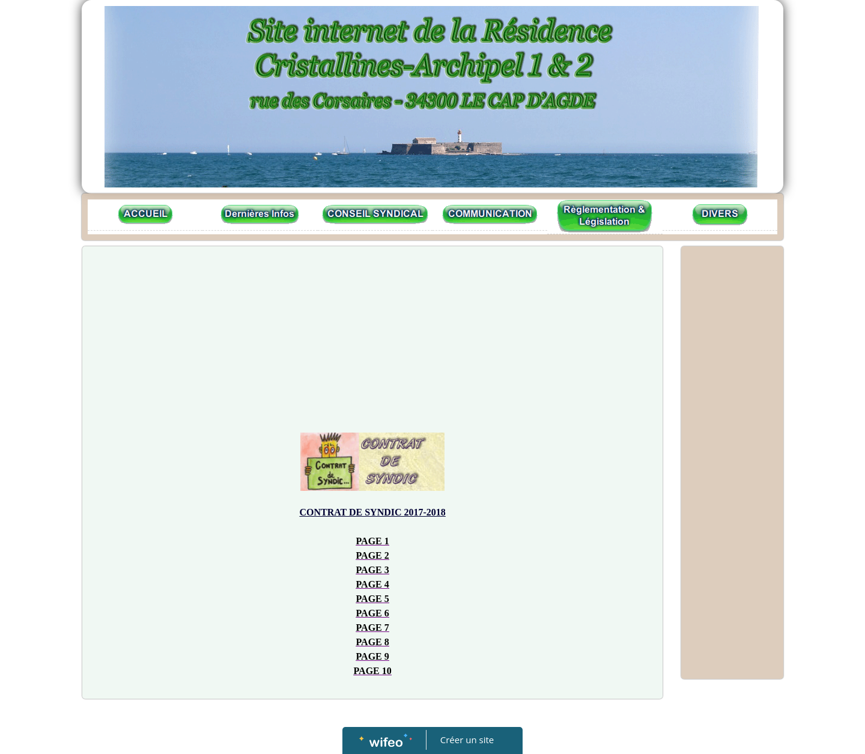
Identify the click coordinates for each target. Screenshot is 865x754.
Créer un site (467, 740)
